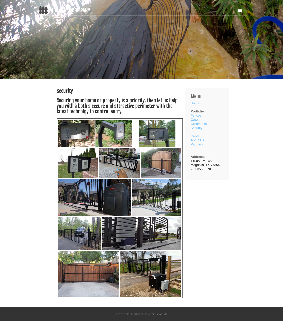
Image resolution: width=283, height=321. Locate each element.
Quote (195, 136)
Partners (197, 144)
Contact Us (160, 314)
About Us (197, 140)
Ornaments (199, 124)
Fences (196, 115)
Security (197, 128)
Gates (195, 119)
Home (195, 103)
